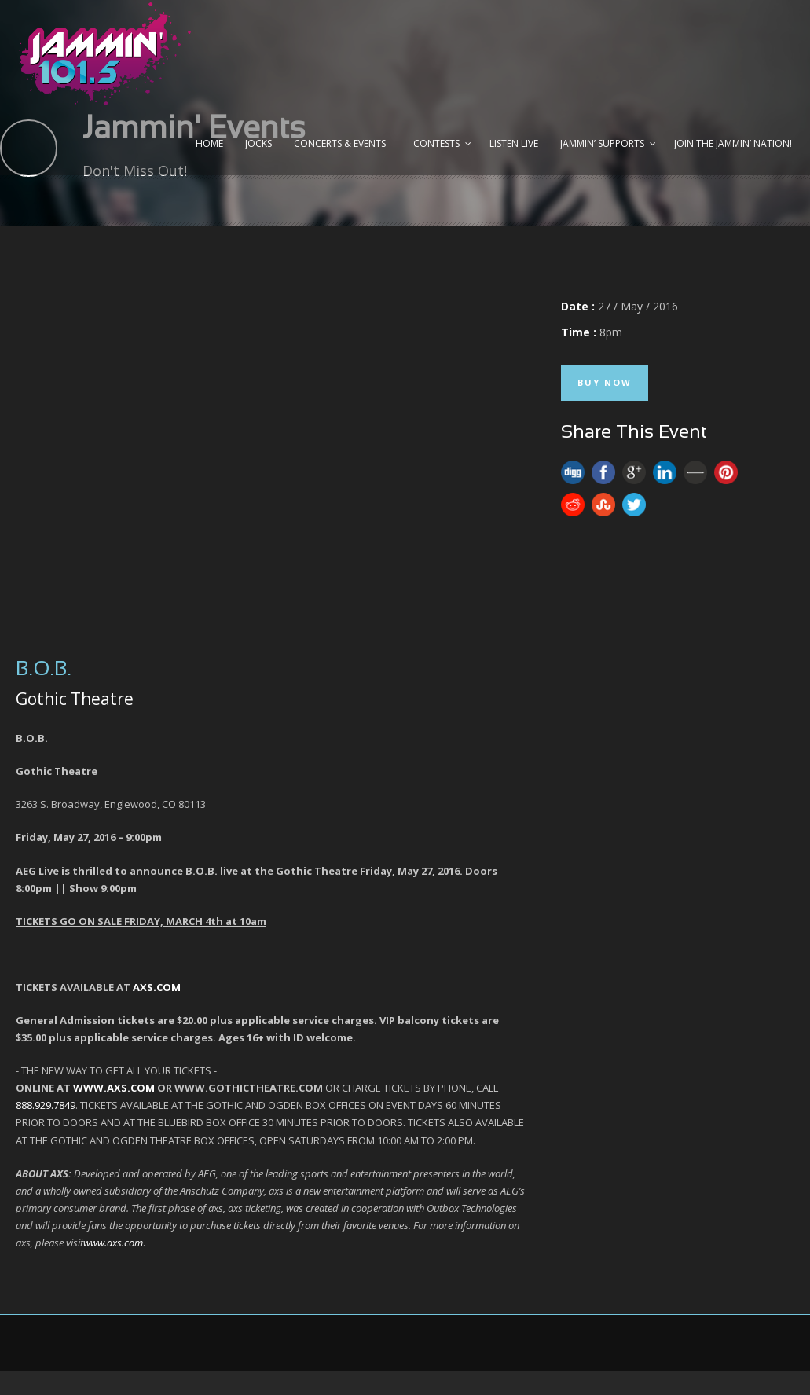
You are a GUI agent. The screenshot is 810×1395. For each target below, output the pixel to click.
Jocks (258, 143)
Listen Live (513, 143)
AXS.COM (157, 987)
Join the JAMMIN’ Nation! (733, 143)
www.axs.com (113, 1242)
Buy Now (604, 382)
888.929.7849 (45, 1105)
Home (209, 143)
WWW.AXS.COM (114, 1088)
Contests (436, 143)
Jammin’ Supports (602, 143)
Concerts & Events (340, 143)
